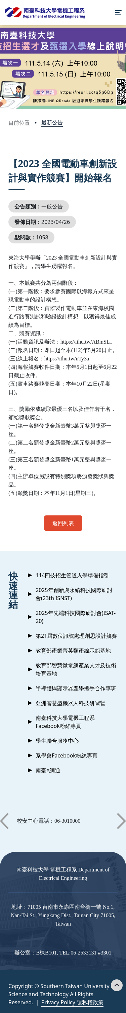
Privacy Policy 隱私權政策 (72, 1002)
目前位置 (19, 122)
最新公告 (52, 122)
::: (10, 155)
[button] (4, 821)
